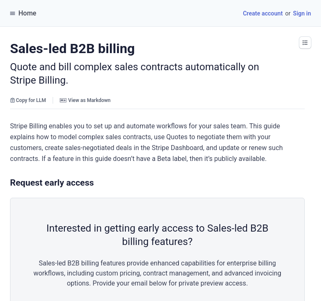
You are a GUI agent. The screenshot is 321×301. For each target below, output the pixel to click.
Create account (263, 13)
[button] (305, 42)
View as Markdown (85, 100)
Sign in (302, 13)
